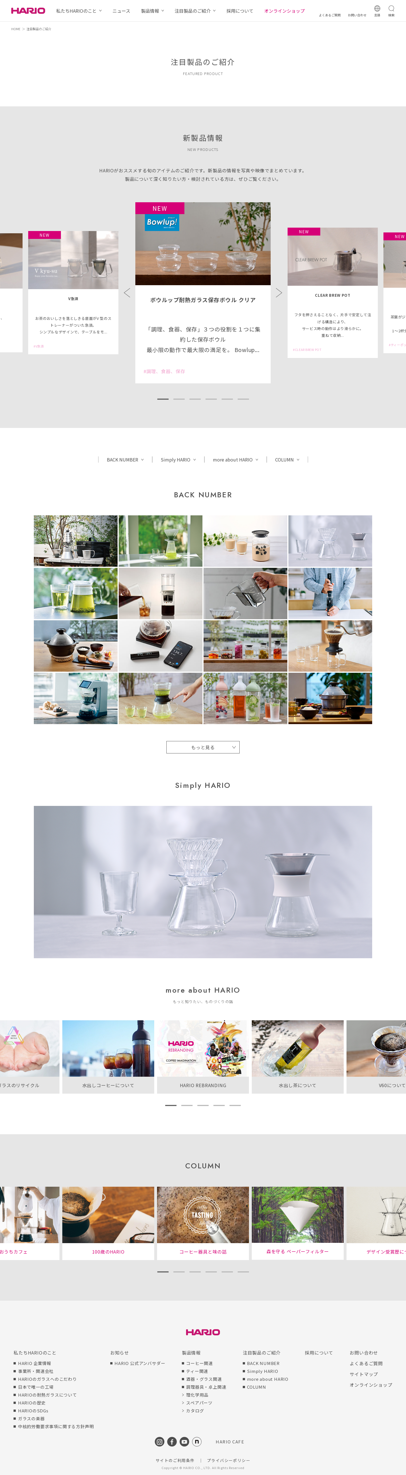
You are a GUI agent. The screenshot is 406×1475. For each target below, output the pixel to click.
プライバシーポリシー (228, 1460)
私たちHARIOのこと (76, 10)
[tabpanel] (203, 292)
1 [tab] (163, 399)
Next (279, 293)
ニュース (121, 10)
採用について (239, 10)
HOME (15, 29)
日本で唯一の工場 (36, 1387)
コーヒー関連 (199, 1363)
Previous (127, 293)
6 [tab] (243, 399)
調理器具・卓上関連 (206, 1387)
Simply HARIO (175, 459)
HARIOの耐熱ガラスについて (47, 1395)
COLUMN (284, 459)
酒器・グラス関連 (204, 1379)
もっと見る (203, 747)
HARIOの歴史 (32, 1403)
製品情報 (150, 10)
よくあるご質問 (366, 1363)
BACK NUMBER (122, 459)
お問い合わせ (364, 1352)
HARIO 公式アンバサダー (139, 1363)
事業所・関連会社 (36, 1371)
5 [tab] (227, 399)
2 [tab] (179, 399)
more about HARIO (233, 459)
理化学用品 (197, 1395)
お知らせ (119, 1352)
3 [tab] (195, 399)
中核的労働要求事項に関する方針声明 (56, 1426)
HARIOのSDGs (33, 1410)
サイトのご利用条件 (175, 1460)
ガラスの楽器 (31, 1418)
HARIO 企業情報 (34, 1363)
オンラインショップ (284, 10)
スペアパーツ (199, 1403)
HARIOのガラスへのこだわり (47, 1379)
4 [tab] (211, 399)
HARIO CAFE (230, 1441)
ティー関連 (197, 1371)
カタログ (195, 1410)
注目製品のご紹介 (193, 10)
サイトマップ (364, 1374)
